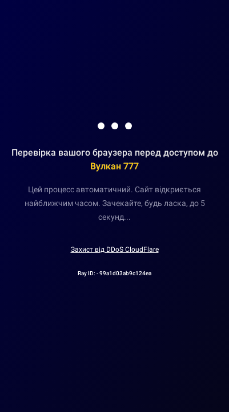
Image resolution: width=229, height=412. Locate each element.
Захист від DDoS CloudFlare (115, 249)
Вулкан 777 (114, 166)
